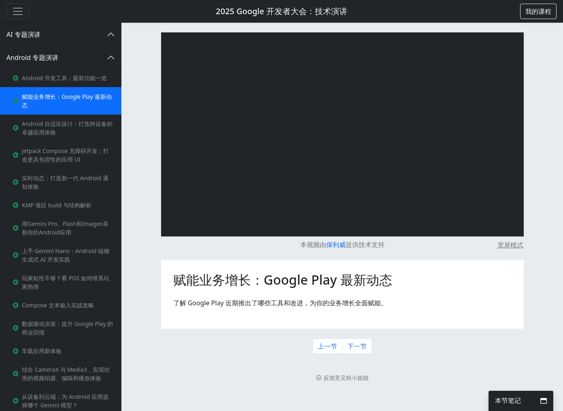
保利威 (336, 244)
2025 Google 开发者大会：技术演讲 (281, 11)
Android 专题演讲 (32, 57)
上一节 (327, 346)
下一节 (357, 346)
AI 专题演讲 (23, 34)
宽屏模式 (510, 245)
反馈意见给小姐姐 (342, 377)
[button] (538, 11)
